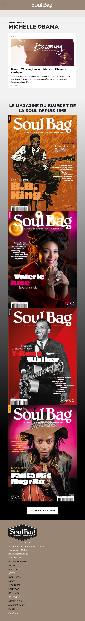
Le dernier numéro (17, 561)
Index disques (14, 569)
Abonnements (15, 601)
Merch (11, 609)
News (20, 22)
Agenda (13, 612)
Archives (12, 565)
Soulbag (42, 5)
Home (11, 22)
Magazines (14, 557)
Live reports (14, 577)
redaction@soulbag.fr (18, 553)
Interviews (13, 589)
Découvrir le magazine (42, 510)
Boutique (14, 597)
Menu (4, 5)
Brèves (11, 581)
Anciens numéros (16, 605)
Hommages (13, 593)
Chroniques (14, 585)
